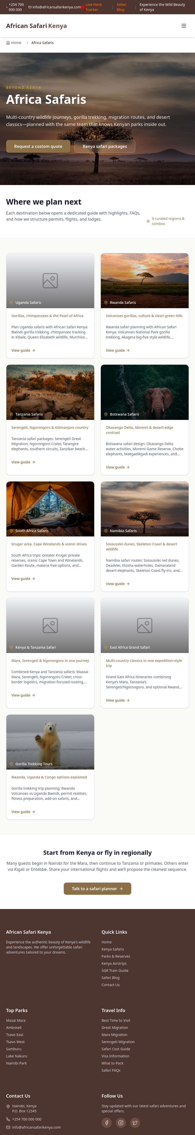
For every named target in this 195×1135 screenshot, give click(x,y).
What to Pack (112, 1063)
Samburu (13, 1048)
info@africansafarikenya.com (36, 1127)
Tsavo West (15, 1041)
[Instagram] (121, 1123)
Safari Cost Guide (116, 1048)
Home (13, 42)
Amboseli (14, 1027)
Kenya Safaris (113, 949)
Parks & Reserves (116, 956)
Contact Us (111, 984)
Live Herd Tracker (91, 7)
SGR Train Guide (115, 970)
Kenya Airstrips (114, 963)
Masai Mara (15, 1020)
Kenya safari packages (105, 146)
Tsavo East (14, 1034)
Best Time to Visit (116, 1020)
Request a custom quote (38, 146)
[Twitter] (135, 1123)
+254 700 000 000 (26, 1119)
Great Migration (115, 1027)
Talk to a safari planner (97, 888)
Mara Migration (114, 1034)
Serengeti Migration (118, 1041)
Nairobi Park (16, 1063)
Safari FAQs (111, 1070)
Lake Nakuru (16, 1056)
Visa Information (115, 1056)
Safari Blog (121, 7)
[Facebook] (107, 1123)
